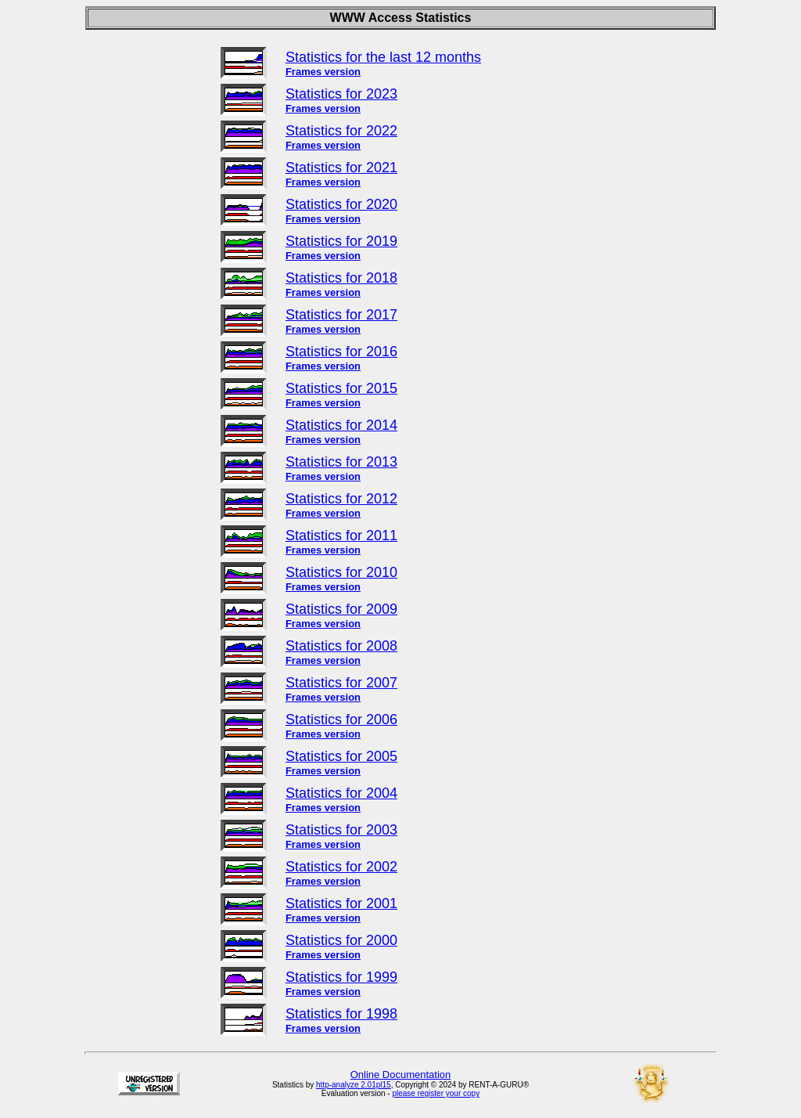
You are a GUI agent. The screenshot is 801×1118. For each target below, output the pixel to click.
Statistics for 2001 (341, 903)
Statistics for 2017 (341, 315)
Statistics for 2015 (341, 388)
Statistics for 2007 (341, 683)
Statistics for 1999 (341, 977)
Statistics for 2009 (341, 609)
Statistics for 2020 (341, 204)
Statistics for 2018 (341, 278)
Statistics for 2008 (341, 646)
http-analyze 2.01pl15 (353, 1084)
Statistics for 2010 (341, 572)
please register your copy (436, 1093)
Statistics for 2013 (341, 462)
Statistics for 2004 (341, 793)
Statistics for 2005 (341, 756)
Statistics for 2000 (341, 940)
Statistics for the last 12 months (383, 57)
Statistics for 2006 (341, 719)
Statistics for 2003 (341, 830)
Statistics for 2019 (341, 241)
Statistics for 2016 (341, 351)
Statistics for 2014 (341, 425)
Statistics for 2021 (341, 167)
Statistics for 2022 (341, 131)
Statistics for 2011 (341, 535)
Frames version (323, 72)
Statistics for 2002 (341, 867)
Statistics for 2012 (341, 499)
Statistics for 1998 (341, 1014)
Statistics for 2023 (341, 94)
